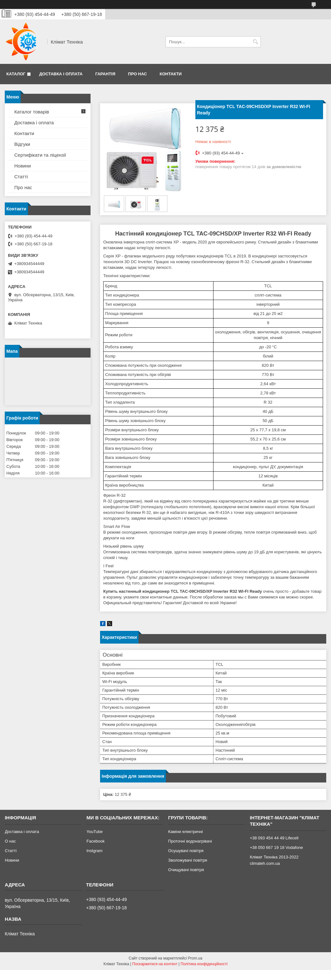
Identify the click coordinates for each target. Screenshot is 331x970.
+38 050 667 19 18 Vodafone (276, 847)
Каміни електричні (185, 831)
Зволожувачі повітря (187, 860)
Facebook (95, 841)
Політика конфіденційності (204, 964)
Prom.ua (195, 958)
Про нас (137, 74)
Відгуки (22, 144)
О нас (10, 841)
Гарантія (105, 74)
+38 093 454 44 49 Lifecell (274, 838)
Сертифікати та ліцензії (40, 155)
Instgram (94, 850)
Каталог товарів (31, 111)
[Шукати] (255, 41)
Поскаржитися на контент (154, 964)
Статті (21, 176)
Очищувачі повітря (186, 869)
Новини (22, 165)
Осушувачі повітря (185, 850)
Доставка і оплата (61, 74)
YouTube (94, 831)
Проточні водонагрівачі (190, 841)
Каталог (15, 74)
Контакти (170, 74)
